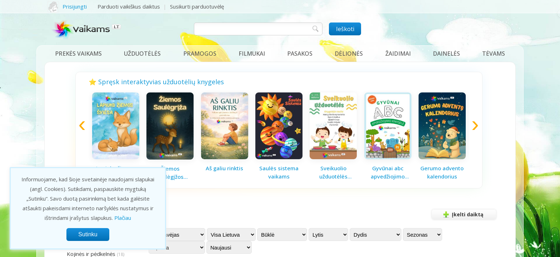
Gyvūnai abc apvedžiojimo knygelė (388, 172)
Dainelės (446, 53)
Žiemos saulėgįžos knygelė (170, 173)
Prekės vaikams (78, 53)
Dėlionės (349, 53)
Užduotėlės (142, 53)
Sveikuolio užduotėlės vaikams (333, 172)
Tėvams (493, 53)
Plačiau (122, 217)
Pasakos (299, 53)
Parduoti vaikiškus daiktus (129, 6)
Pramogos (199, 53)
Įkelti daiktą (461, 215)
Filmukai (252, 53)
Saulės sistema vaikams (279, 172)
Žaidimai (398, 53)
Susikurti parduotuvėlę (197, 6)
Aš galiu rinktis (224, 168)
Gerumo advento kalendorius (442, 172)
